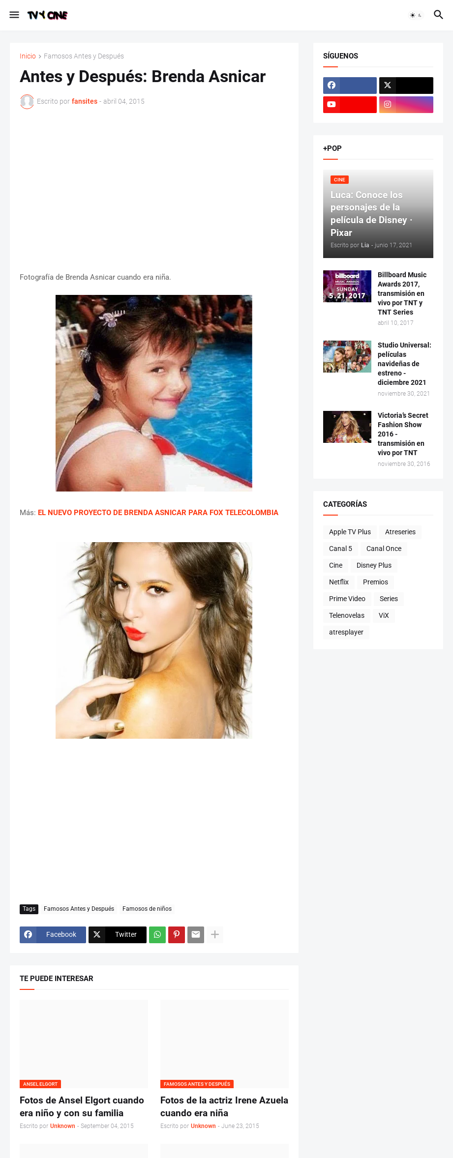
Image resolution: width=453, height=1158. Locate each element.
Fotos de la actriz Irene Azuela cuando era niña (224, 1107)
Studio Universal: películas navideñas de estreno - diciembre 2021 (404, 363)
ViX (384, 615)
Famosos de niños (147, 908)
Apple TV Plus (350, 532)
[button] (13, 15)
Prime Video (347, 599)
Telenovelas (346, 615)
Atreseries (400, 532)
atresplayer (346, 632)
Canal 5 (340, 548)
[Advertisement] (154, 190)
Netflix (339, 582)
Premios (375, 582)
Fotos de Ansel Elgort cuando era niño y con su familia (82, 1107)
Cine (335, 565)
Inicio (28, 56)
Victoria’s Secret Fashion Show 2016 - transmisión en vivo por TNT (403, 434)
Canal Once (383, 548)
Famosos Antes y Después (84, 56)
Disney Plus (374, 565)
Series (389, 599)
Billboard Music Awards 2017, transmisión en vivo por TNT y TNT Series (402, 293)
